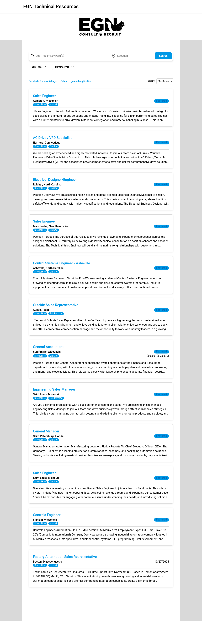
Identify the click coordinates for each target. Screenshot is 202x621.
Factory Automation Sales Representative (65, 558)
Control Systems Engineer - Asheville (61, 264)
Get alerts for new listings (42, 81)
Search (163, 55)
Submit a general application (76, 81)
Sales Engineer (44, 96)
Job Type (39, 67)
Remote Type (64, 67)
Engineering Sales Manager (54, 390)
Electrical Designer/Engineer (55, 180)
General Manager (46, 432)
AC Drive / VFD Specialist (52, 138)
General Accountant (48, 347)
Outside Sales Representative (55, 306)
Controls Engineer (47, 516)
